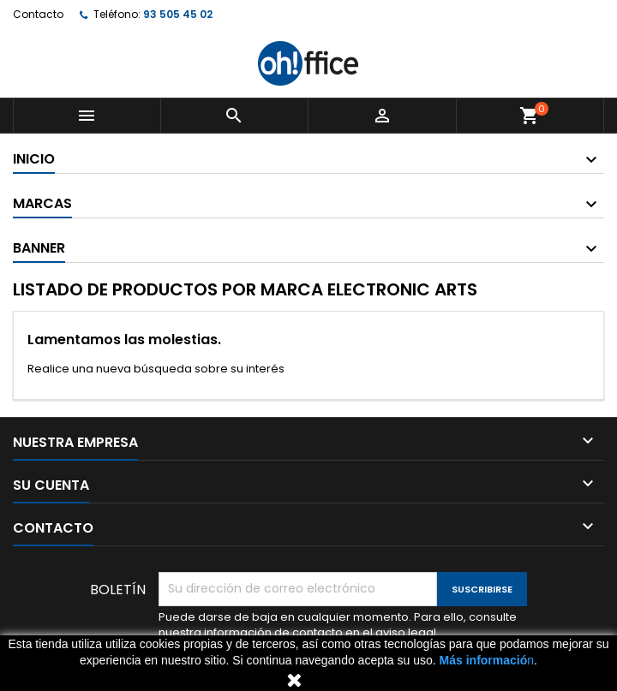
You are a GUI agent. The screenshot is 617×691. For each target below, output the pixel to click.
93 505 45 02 (178, 14)
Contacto (38, 14)
